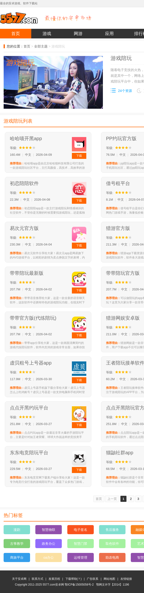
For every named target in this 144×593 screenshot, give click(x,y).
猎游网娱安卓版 (123, 318)
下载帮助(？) (73, 579)
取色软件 (112, 543)
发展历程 (54, 579)
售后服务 (112, 530)
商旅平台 (17, 557)
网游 (78, 33)
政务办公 (48, 543)
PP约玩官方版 (121, 138)
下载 (79, 155)
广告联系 (92, 579)
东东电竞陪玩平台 (29, 452)
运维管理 (80, 557)
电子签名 (80, 530)
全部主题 (41, 46)
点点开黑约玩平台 (29, 407)
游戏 (47, 33)
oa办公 (49, 557)
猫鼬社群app (119, 452)
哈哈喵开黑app (26, 138)
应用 (109, 33)
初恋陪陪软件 (24, 183)
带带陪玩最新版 (27, 273)
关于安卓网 (19, 579)
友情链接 (126, 579)
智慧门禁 (80, 543)
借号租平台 (118, 183)
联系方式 (37, 579)
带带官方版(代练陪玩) (33, 318)
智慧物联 (48, 530)
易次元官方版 (24, 228)
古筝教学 (17, 543)
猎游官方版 (118, 228)
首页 (15, 33)
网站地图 (109, 579)
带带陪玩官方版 (123, 273)
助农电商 (112, 557)
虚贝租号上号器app (30, 362)
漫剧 (16, 530)
